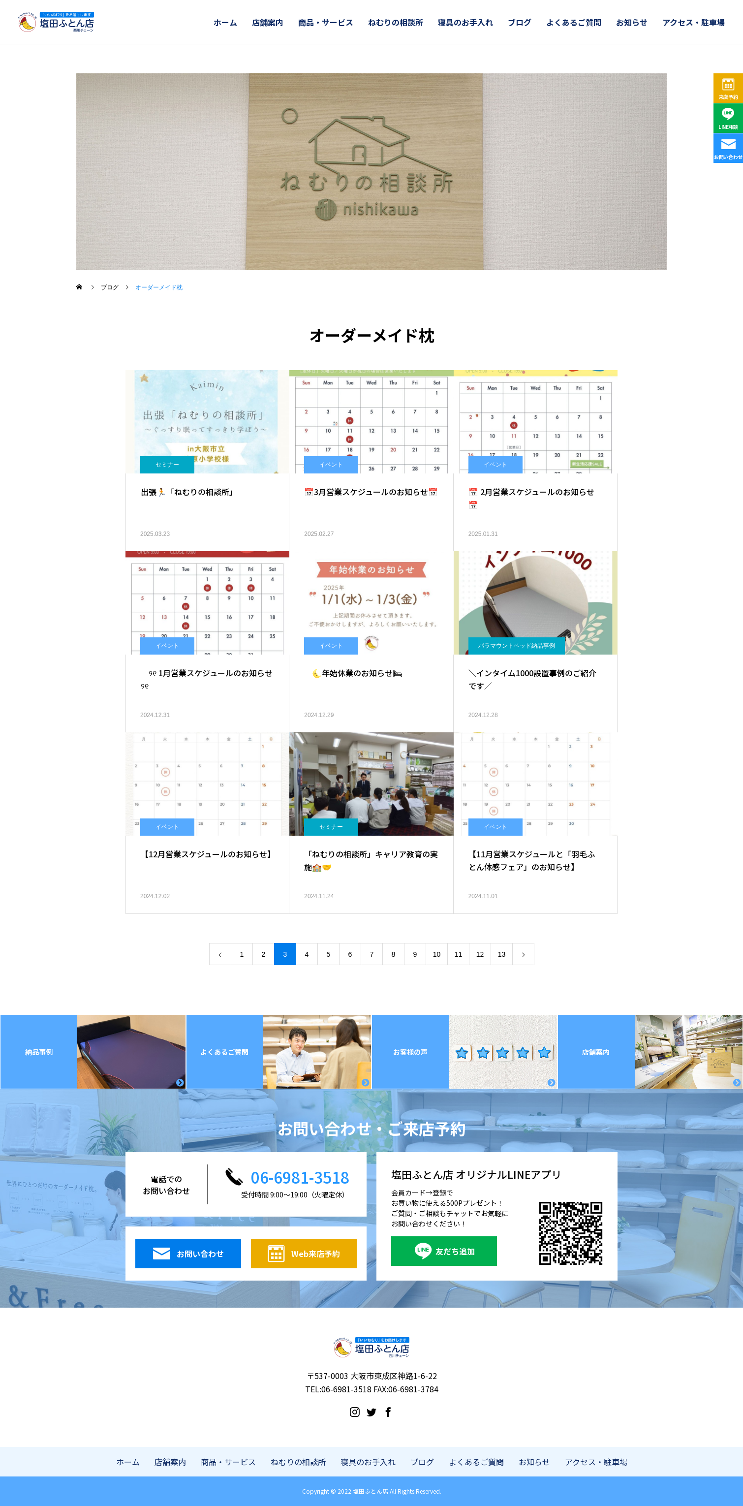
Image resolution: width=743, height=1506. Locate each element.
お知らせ (632, 22)
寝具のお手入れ (465, 22)
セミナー (167, 464)
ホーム (225, 22)
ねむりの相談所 (395, 22)
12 (480, 954)
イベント (331, 464)
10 (437, 954)
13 (502, 954)
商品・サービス (325, 22)
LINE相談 (728, 126)
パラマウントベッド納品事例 (516, 645)
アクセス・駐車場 (693, 22)
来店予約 (728, 96)
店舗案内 (267, 22)
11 (459, 954)
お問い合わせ (728, 156)
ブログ (519, 22)
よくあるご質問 (573, 22)
